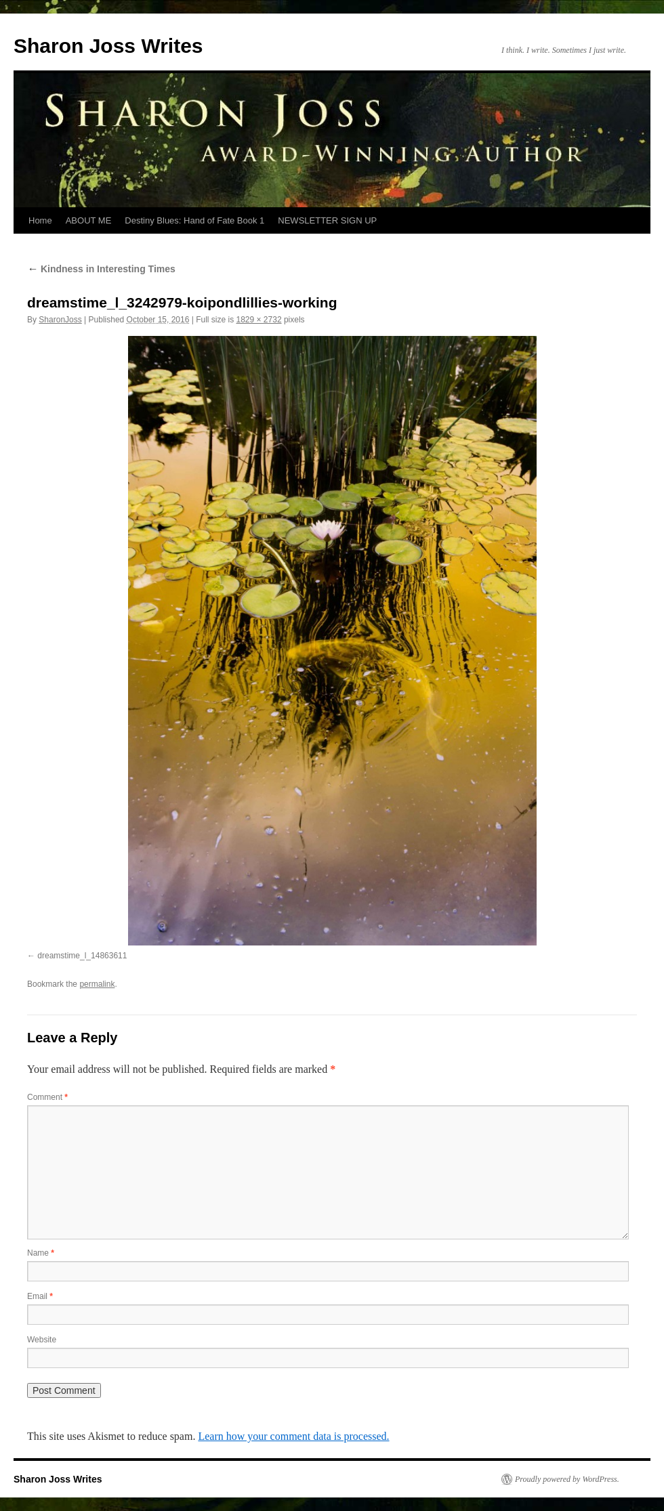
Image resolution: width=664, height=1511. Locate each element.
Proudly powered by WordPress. (567, 1479)
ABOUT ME (89, 220)
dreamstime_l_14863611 (82, 955)
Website (41, 1339)
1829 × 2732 (259, 319)
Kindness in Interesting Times (101, 268)
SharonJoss (60, 319)
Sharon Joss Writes (108, 46)
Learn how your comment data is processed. (293, 1436)
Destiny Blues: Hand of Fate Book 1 (194, 220)
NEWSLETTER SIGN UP (327, 220)
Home (40, 220)
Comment (47, 1097)
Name (40, 1253)
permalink (97, 984)
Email (40, 1296)
